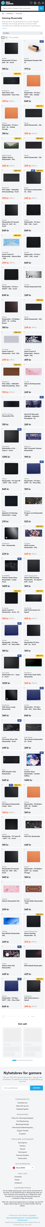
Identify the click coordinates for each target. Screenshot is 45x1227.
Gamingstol (22, 1152)
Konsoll (22, 1149)
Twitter (17, 1180)
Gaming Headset (22, 1155)
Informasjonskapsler (31, 1217)
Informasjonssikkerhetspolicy (22, 1127)
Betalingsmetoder (22, 1124)
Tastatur (22, 1146)
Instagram (18, 1183)
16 (28, 1016)
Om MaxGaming (22, 1121)
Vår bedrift (32, 1215)
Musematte (19, 13)
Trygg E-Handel (22, 1130)
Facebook (18, 1177)
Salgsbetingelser (22, 1109)
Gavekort (22, 1134)
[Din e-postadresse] (15, 1088)
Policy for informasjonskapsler (22, 1118)
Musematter (22, 1158)
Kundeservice (22, 1103)
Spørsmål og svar (22, 1106)
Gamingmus (22, 1143)
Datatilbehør (9, 13)
